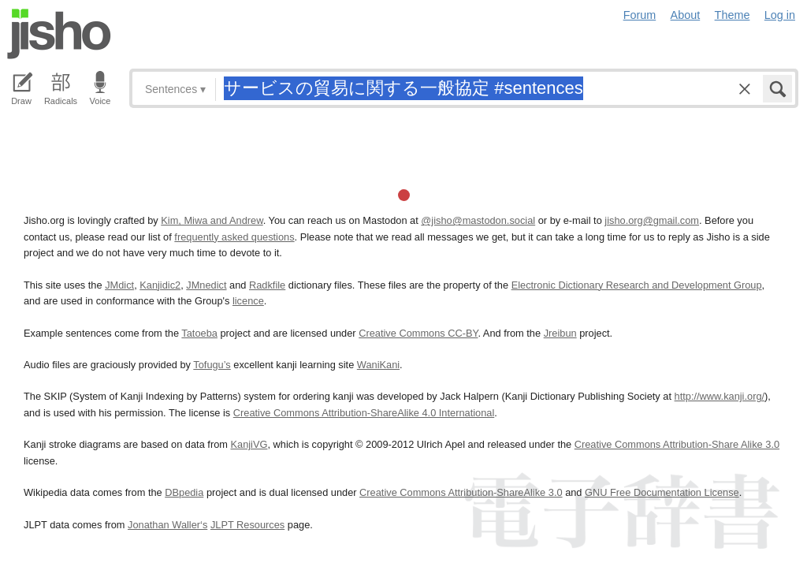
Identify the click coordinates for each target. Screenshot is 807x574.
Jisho (59, 34)
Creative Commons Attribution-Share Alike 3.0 (677, 444)
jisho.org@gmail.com (651, 220)
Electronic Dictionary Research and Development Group (636, 285)
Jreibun (560, 333)
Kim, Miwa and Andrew (211, 220)
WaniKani (378, 365)
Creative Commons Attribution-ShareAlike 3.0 (460, 492)
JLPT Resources (247, 525)
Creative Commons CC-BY (418, 333)
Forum (639, 15)
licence (248, 301)
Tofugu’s (211, 365)
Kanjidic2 (159, 285)
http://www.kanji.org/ (720, 396)
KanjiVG (248, 444)
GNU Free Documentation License (662, 492)
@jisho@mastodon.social (478, 220)
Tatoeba (199, 333)
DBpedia (184, 492)
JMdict (119, 285)
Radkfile (267, 285)
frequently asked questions (234, 237)
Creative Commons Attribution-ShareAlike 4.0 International (363, 413)
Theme (732, 15)
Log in (779, 15)
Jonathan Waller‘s (167, 525)
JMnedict (206, 285)
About (686, 15)
